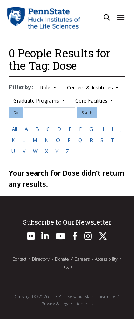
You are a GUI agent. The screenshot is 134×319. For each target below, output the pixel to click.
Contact (19, 259)
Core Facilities (92, 100)
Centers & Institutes (90, 87)
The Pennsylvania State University (82, 297)
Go (15, 112)
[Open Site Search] (106, 17)
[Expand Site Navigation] (120, 17)
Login (67, 267)
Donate (62, 259)
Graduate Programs (36, 100)
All (14, 129)
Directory (41, 259)
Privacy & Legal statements (67, 304)
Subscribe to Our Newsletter (67, 222)
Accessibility (106, 259)
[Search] (49, 112)
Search (87, 112)
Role (46, 87)
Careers (82, 259)
